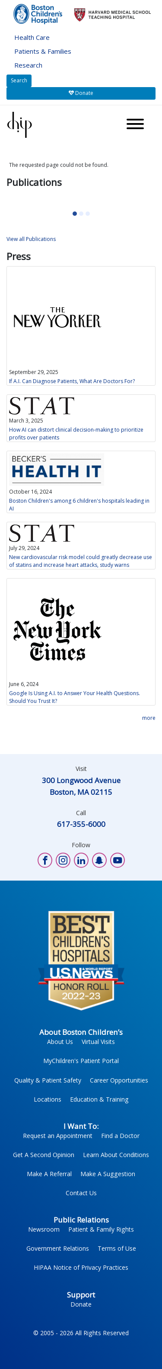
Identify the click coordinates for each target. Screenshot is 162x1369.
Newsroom (44, 1229)
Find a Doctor (120, 1136)
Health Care (32, 37)
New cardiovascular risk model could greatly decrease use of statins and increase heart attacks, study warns (80, 561)
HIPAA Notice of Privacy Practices (81, 1267)
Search (19, 80)
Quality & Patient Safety (47, 1080)
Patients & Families (42, 51)
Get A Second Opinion (43, 1155)
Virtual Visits (98, 1041)
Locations (47, 1099)
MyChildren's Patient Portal (81, 1061)
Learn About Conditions (116, 1155)
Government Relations (57, 1248)
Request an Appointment (57, 1136)
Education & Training (99, 1099)
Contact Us (81, 1193)
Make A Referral (49, 1174)
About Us (60, 1041)
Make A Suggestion (107, 1174)
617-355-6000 (81, 824)
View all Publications (31, 239)
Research (28, 65)
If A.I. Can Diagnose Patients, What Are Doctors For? (72, 381)
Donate (81, 93)
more (149, 718)
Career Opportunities (119, 1080)
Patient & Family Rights (101, 1229)
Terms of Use (117, 1248)
